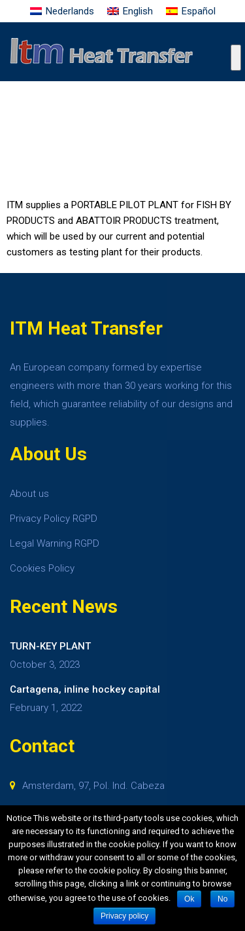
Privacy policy (124, 916)
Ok (189, 899)
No (222, 899)
